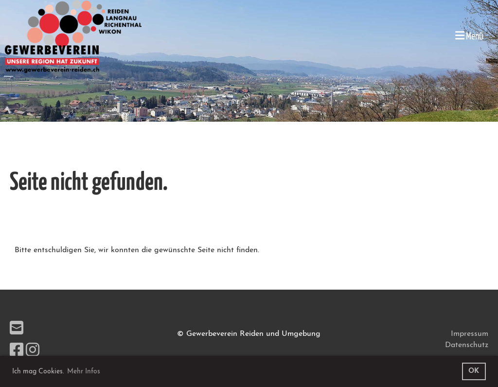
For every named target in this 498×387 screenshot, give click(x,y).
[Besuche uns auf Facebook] (16, 351)
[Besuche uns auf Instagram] (32, 351)
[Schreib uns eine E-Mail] (16, 329)
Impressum (469, 334)
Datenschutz (466, 345)
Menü (469, 35)
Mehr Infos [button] (83, 371)
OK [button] (473, 371)
